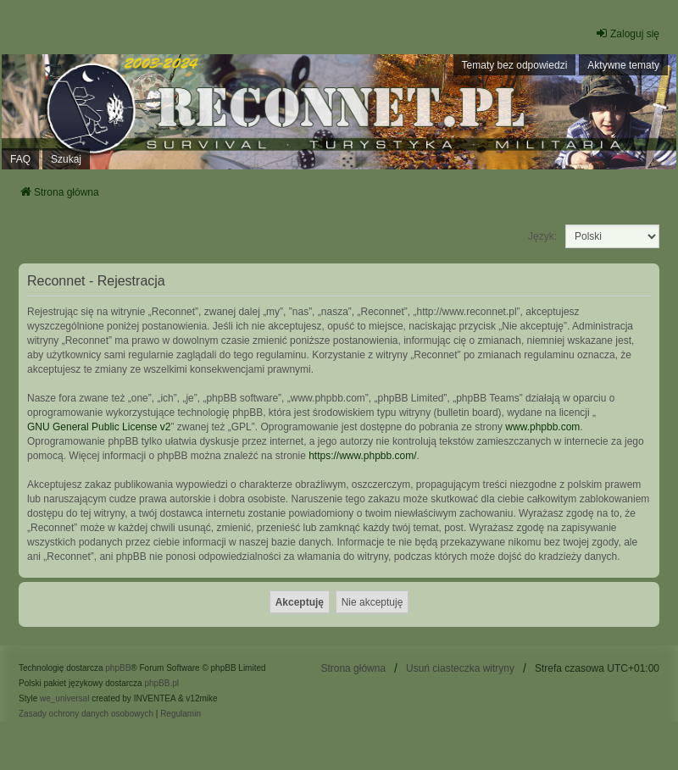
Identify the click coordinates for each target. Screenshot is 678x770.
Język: (542, 236)
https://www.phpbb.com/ (362, 456)
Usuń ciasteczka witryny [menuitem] (460, 668)
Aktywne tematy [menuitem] (623, 65)
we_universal (64, 698)
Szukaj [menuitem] (66, 159)
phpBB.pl (161, 683)
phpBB (118, 668)
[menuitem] (86, 714)
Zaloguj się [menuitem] (627, 33)
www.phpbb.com (542, 427)
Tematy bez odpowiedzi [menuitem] (515, 65)
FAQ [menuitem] (20, 159)
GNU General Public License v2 (98, 427)
